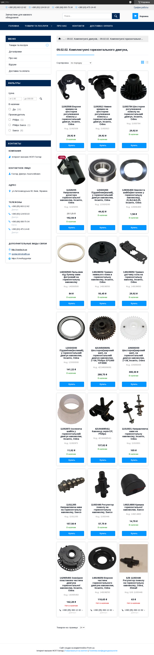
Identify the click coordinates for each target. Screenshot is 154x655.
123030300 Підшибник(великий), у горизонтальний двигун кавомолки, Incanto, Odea (71, 353)
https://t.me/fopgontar (21, 258)
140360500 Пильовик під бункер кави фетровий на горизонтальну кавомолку (71, 277)
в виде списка (147, 63)
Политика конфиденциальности (103, 651)
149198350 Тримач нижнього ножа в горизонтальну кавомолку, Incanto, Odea (102, 277)
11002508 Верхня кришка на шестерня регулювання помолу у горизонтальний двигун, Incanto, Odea (71, 115)
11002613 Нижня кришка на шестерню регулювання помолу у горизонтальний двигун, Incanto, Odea (102, 115)
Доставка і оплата (101, 26)
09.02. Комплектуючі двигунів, (82, 39)
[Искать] (116, 16)
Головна (13, 26)
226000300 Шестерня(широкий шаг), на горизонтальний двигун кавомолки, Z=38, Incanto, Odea (133, 354)
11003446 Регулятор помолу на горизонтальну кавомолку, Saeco (102, 508)
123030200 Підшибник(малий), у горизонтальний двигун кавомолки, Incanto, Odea (102, 195)
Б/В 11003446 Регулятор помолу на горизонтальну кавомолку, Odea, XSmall (133, 583)
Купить (72, 145)
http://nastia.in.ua (19, 249)
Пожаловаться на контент (76, 651)
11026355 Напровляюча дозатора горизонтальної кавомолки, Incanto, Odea (71, 196)
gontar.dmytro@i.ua (21, 254)
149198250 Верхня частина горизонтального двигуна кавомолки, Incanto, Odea (102, 583)
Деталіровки (15, 51)
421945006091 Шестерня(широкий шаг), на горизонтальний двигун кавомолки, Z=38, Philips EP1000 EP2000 (102, 355)
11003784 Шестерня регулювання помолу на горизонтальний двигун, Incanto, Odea (133, 112)
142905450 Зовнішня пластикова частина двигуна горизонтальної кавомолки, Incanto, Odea (71, 584)
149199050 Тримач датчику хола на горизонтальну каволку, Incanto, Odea (133, 277)
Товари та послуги (36, 26)
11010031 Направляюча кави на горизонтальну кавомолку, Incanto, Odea (133, 434)
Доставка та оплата (19, 71)
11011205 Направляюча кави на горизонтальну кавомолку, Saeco (71, 508)
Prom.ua (90, 648)
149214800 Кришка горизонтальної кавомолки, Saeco (133, 507)
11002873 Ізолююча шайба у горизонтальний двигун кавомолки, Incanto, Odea (71, 434)
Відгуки (12, 64)
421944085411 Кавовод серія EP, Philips (102, 431)
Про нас (62, 26)
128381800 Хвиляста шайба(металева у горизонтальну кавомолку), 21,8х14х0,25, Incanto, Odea (133, 196)
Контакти (78, 26)
